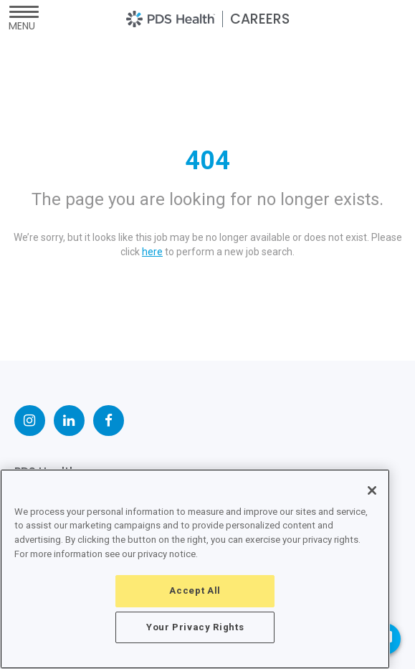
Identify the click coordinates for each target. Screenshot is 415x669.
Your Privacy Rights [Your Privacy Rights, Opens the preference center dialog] (195, 627)
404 (207, 161)
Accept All (195, 590)
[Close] (372, 490)
